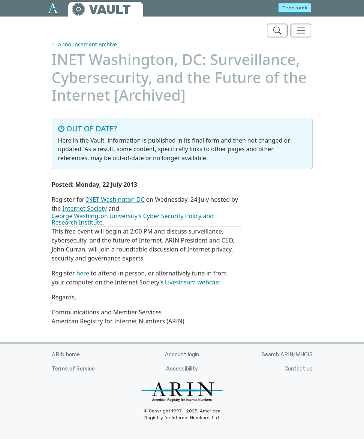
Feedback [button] (295, 7)
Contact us (299, 369)
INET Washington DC (115, 199)
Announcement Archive (87, 44)
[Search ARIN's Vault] (277, 30)
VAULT (110, 9)
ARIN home (66, 354)
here (82, 273)
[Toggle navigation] (301, 30)
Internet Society (84, 208)
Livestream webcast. (193, 282)
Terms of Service (73, 369)
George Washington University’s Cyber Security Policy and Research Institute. (133, 219)
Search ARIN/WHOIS (287, 354)
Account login (182, 354)
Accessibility (182, 369)
